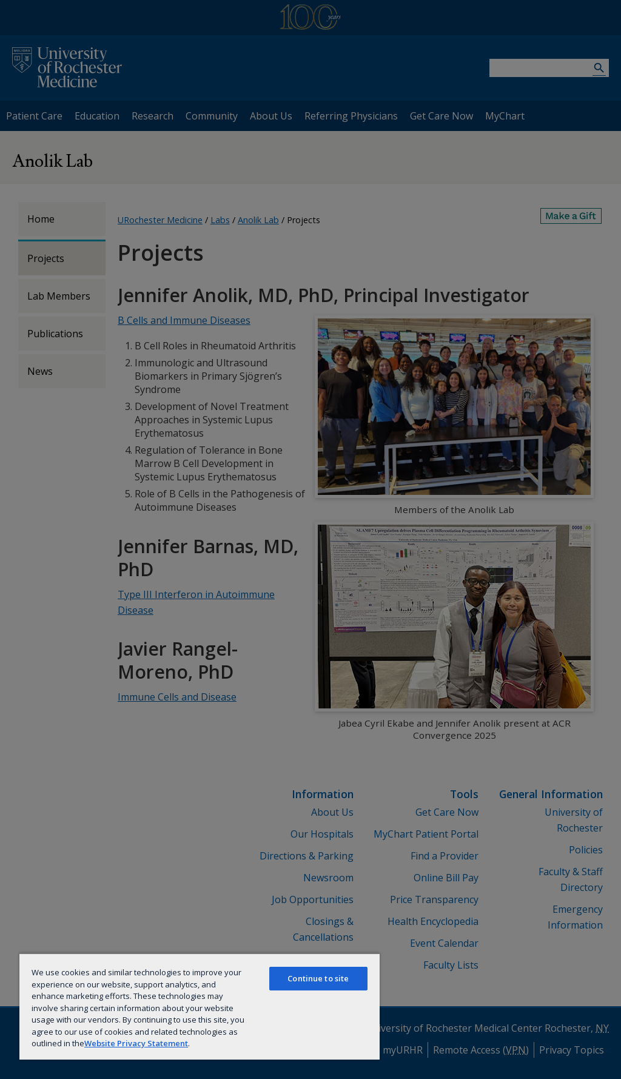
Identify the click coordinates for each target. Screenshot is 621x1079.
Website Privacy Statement (136, 1043)
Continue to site (318, 978)
